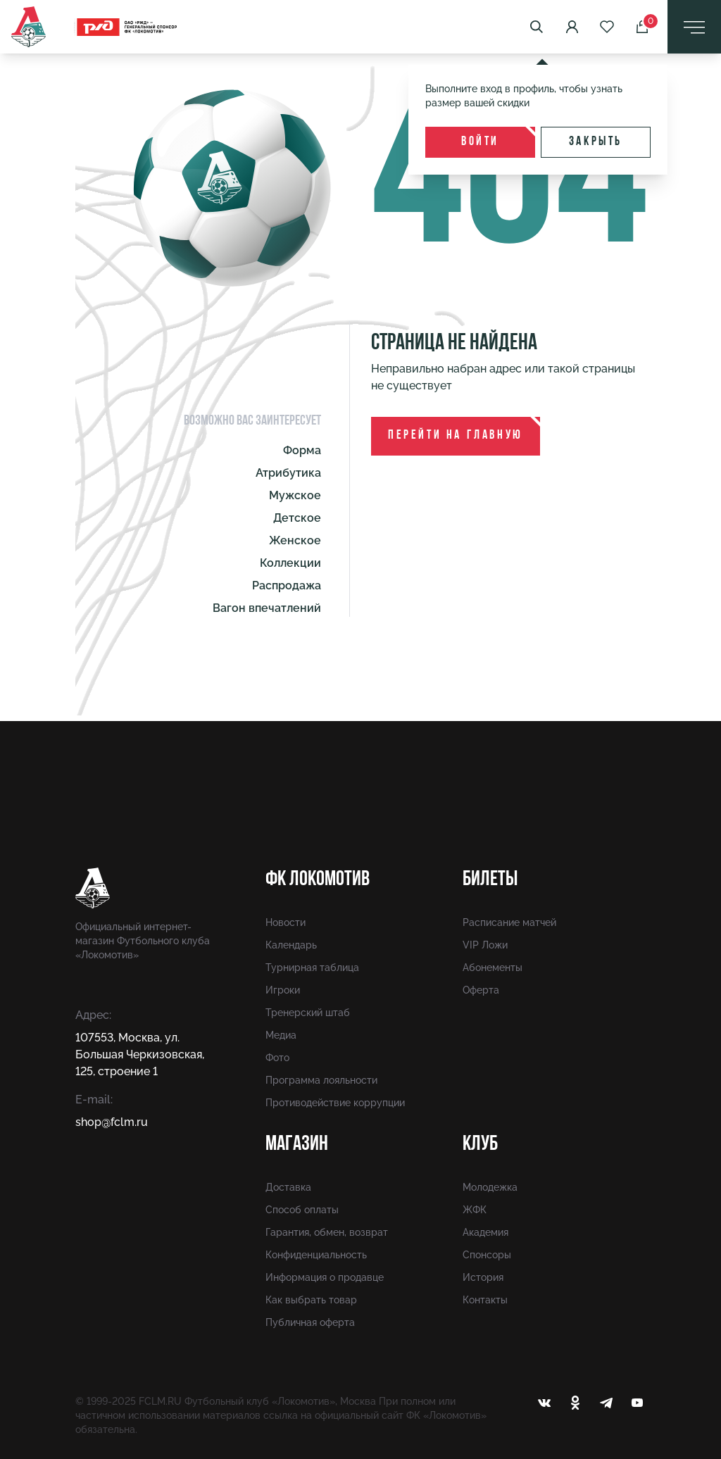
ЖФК (475, 1209)
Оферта (481, 990)
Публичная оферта (310, 1322)
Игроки (282, 990)
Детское (297, 518)
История (483, 1277)
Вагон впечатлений (267, 608)
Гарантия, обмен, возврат (326, 1232)
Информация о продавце (324, 1277)
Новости (285, 922)
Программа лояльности (321, 1080)
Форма (302, 450)
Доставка (288, 1187)
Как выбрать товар (311, 1299)
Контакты (485, 1299)
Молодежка (490, 1187)
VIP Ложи (485, 945)
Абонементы (492, 967)
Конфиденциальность (316, 1254)
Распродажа (286, 585)
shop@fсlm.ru (111, 1122)
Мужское (295, 495)
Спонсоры (487, 1254)
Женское (295, 540)
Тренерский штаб (307, 1012)
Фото (277, 1057)
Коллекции (290, 563)
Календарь (291, 945)
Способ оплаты (302, 1209)
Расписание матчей (509, 922)
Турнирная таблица (312, 967)
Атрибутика (288, 473)
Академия (485, 1232)
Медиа (280, 1035)
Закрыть (595, 142)
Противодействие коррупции (335, 1102)
